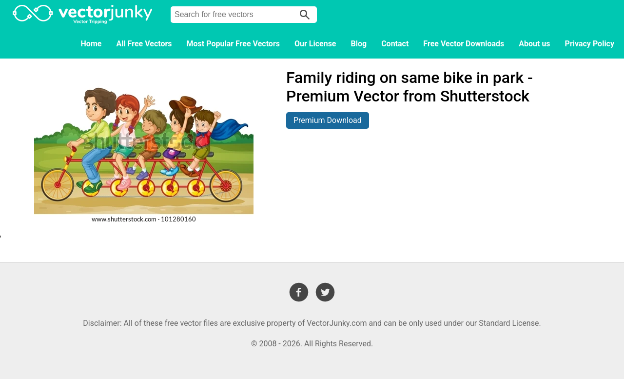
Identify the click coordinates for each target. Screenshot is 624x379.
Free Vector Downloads (463, 43)
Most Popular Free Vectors (233, 43)
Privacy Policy (589, 43)
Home (91, 43)
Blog (359, 43)
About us (534, 43)
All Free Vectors (144, 43)
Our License (315, 43)
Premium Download (327, 120)
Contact (395, 43)
